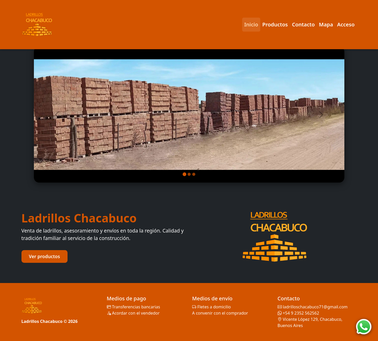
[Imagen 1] (184, 174)
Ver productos (44, 256)
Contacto (303, 24)
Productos (275, 24)
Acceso (345, 24)
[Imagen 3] (193, 174)
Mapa (326, 24)
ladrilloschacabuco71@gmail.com (315, 307)
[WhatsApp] (364, 327)
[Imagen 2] (189, 174)
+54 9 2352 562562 (301, 313)
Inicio (251, 24)
